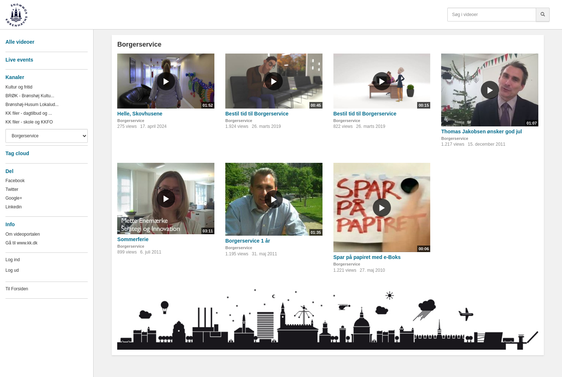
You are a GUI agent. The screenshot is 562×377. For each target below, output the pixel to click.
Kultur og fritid (18, 87)
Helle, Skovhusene (139, 114)
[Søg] (543, 14)
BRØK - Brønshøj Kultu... (29, 95)
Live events (19, 60)
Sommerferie (133, 239)
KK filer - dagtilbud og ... (28, 113)
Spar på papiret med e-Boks (367, 257)
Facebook (15, 180)
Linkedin (13, 206)
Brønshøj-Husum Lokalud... (32, 104)
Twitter (11, 189)
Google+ (13, 198)
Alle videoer (19, 42)
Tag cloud (17, 153)
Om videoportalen (22, 234)
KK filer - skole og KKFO (29, 122)
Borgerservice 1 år (247, 241)
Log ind (12, 259)
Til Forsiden (16, 288)
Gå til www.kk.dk (21, 243)
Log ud (12, 270)
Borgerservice (130, 120)
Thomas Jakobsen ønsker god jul (481, 131)
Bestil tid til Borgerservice (257, 114)
